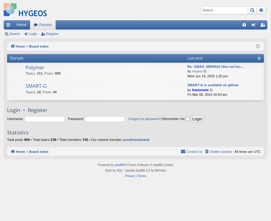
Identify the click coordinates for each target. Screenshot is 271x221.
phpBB (119, 165)
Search (14, 34)
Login (33, 34)
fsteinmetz (200, 90)
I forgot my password (143, 119)
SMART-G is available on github (212, 85)
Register (52, 34)
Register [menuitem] (264, 26)
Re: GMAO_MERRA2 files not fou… (215, 66)
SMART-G (36, 86)
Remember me (176, 119)
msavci (197, 71)
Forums (45, 25)
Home (21, 25)
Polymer (35, 67)
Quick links (9, 26)
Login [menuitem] (255, 26)
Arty (119, 170)
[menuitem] (244, 24)
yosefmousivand (136, 140)
